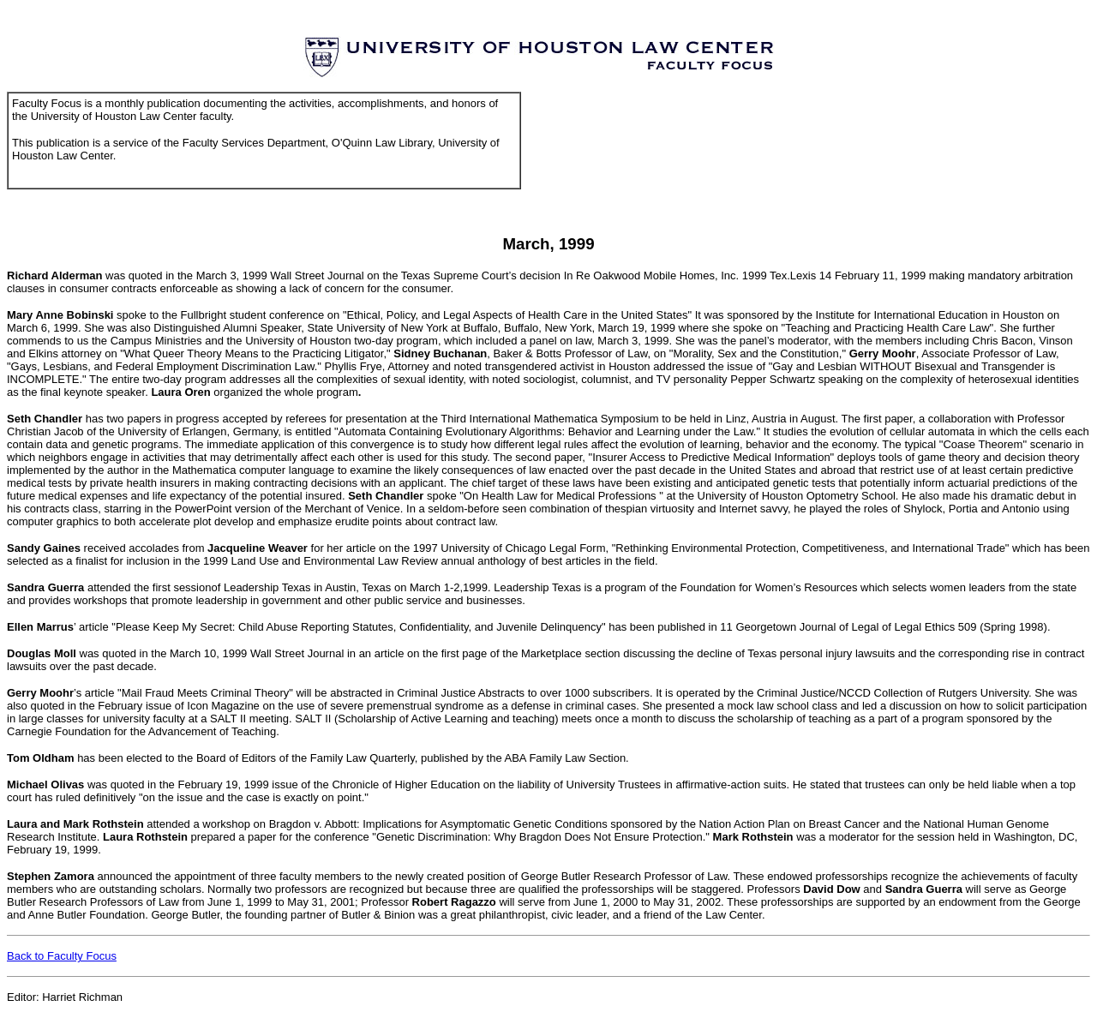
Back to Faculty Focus (62, 955)
